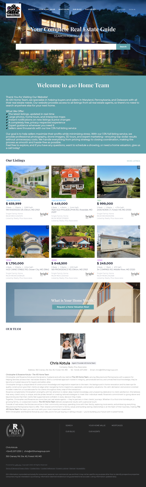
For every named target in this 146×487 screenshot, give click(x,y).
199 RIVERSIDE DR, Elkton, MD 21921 (23, 210)
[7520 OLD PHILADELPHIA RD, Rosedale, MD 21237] (73, 182)
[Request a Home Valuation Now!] (73, 307)
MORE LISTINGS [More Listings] (133, 161)
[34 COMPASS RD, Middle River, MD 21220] (118, 241)
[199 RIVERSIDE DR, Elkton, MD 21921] (27, 182)
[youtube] (15, 480)
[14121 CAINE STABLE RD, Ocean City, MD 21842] (27, 241)
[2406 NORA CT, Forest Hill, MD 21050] (118, 182)
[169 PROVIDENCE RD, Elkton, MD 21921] (73, 241)
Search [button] (31, 9)
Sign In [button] (132, 9)
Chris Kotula (60, 363)
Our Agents (90, 9)
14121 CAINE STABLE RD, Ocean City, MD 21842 (27, 269)
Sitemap (72, 468)
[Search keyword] (66, 47)
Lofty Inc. (18, 465)
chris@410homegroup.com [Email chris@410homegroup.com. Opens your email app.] (37, 451)
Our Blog (77, 9)
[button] (77, 425)
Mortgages (64, 9)
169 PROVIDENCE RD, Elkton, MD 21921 (69, 269)
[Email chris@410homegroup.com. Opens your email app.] (104, 370)
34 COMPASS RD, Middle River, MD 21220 (116, 269)
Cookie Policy (35, 468)
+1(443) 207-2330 (13, 451)
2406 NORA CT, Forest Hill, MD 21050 (114, 210)
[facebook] (9, 480)
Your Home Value (47, 9)
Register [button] (121, 9)
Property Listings (62, 468)
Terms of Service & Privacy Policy (17, 468)
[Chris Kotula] (73, 346)
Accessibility (80, 468)
